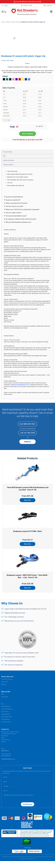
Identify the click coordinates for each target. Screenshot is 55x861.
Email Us (27, 442)
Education (4, 684)
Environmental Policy (6, 716)
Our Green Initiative (6, 721)
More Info (27, 500)
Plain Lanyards (16, 22)
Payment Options (5, 714)
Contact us (48, 5)
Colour (5, 76)
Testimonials (4, 696)
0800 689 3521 (5, 750)
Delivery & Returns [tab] (8, 160)
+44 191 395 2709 (27, 433)
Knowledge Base (5, 719)
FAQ (2, 704)
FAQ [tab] (4, 156)
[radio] (4, 79)
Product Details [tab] (7, 152)
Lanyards (8, 22)
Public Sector (4, 681)
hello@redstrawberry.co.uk (8, 759)
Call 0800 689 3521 (27, 424)
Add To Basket (27, 134)
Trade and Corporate (6, 679)
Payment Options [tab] (8, 164)
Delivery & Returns (5, 706)
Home (3, 22)
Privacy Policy (5, 711)
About (2, 694)
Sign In (4, 5)
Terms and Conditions (7, 709)
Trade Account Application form (20, 384)
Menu (51, 11)
